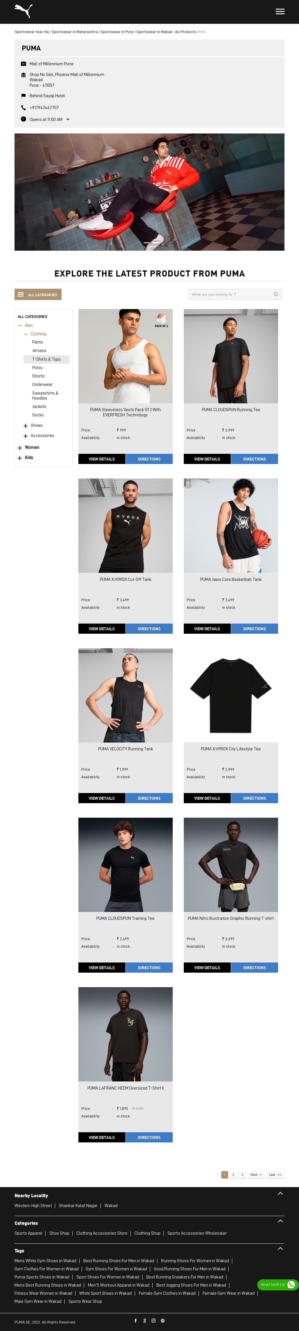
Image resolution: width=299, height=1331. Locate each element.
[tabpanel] (149, 192)
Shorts (38, 376)
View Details (102, 458)
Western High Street (33, 1205)
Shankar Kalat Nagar (78, 1205)
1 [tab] (145, 243)
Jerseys (39, 350)
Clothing (38, 334)
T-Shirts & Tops (46, 359)
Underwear (42, 384)
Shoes (37, 425)
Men (29, 326)
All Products (185, 32)
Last (272, 1174)
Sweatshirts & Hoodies (45, 395)
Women (32, 447)
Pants (37, 342)
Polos (37, 368)
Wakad (111, 1205)
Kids (29, 458)
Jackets (39, 406)
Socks (38, 415)
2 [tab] (153, 243)
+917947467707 (44, 107)
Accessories (42, 436)
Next (254, 1174)
